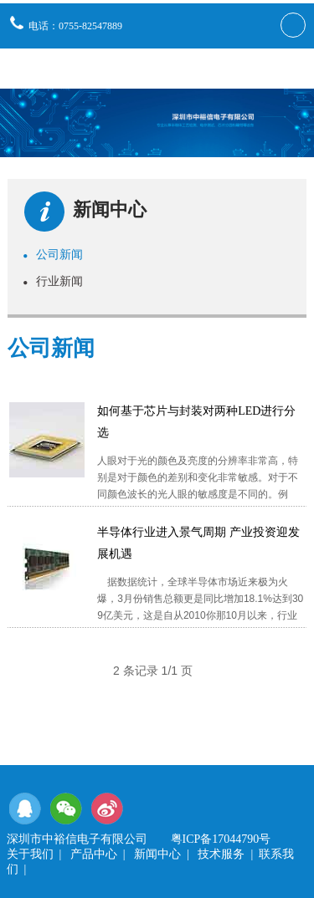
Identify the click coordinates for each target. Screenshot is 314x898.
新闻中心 (157, 854)
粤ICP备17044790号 (221, 839)
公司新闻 (53, 254)
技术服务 (221, 854)
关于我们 (30, 854)
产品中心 (93, 854)
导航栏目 (291, 68)
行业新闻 (53, 281)
